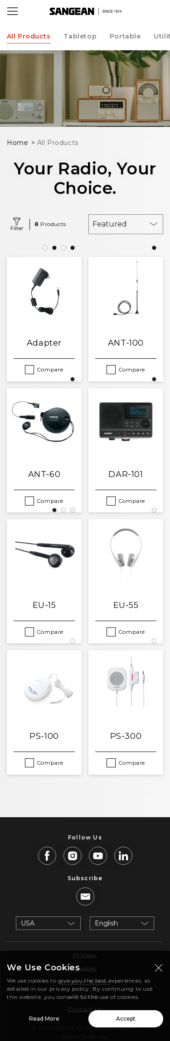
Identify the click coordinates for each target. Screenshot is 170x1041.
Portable (125, 36)
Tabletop (80, 36)
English (106, 923)
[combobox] (125, 224)
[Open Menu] (12, 11)
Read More (44, 1020)
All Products (29, 36)
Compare (50, 369)
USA (27, 923)
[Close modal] (158, 969)
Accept (126, 1020)
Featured (109, 224)
